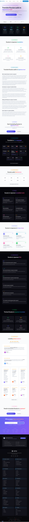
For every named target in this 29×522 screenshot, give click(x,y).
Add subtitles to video (18, 463)
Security (17, 514)
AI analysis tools (17, 461)
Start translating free (11, 131)
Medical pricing (17, 485)
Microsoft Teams (17, 491)
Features (4, 461)
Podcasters (17, 473)
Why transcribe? (17, 503)
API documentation (5, 491)
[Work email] (12, 423)
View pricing (19, 131)
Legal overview (4, 480)
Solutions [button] (10, 1)
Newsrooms (4, 473)
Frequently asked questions (19, 501)
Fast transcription (5, 463)
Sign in (21, 1)
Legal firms (4, 484)
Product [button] (7, 1)
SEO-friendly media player (18, 462)
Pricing (17, 1)
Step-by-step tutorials (18, 502)
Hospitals (17, 484)
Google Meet (17, 492)
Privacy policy (15, 520)
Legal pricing (4, 485)
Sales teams (4, 475)
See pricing (20, 14)
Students (17, 475)
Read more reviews (14, 399)
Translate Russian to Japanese (11, 14)
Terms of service (18, 520)
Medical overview (18, 480)
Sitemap (11, 520)
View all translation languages (14, 163)
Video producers (17, 474)
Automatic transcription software (6, 462)
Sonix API (4, 490)
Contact (17, 513)
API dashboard (4, 492)
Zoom (16, 490)
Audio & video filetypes (5, 501)
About (16, 509)
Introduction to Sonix (5, 502)
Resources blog (4, 503)
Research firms (4, 474)
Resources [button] (14, 1)
